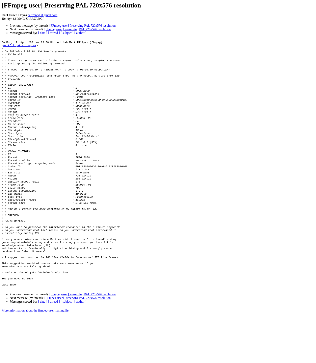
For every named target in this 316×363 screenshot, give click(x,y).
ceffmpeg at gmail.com (42, 15)
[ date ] (42, 33)
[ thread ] (54, 33)
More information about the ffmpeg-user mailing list (35, 359)
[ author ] (80, 33)
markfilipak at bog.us (19, 46)
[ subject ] (67, 33)
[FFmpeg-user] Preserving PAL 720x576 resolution (82, 25)
